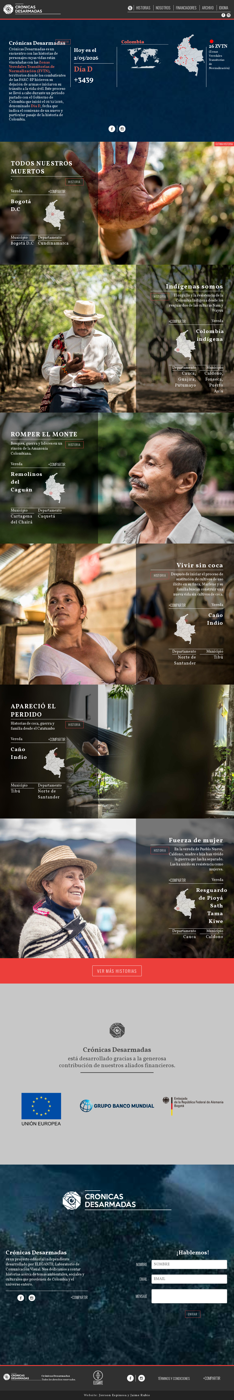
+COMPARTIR (56, 191)
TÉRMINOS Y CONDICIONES (174, 1378)
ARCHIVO (208, 8)
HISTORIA (74, 182)
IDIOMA (223, 8)
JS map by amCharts (49, 230)
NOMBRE (141, 1264)
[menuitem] (56, 226)
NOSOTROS (163, 8)
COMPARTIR (63, 42)
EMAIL (143, 1279)
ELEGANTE (44, 1264)
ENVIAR (192, 1314)
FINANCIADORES (186, 8)
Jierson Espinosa (113, 1395)
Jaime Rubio (140, 1395)
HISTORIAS (143, 8)
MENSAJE (141, 1296)
